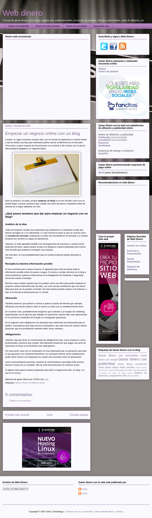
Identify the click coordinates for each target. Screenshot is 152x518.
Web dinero (23, 13)
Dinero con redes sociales (47, 26)
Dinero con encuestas (76, 26)
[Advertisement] (37, 79)
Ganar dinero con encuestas (118, 355)
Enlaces (119, 511)
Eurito (84, 489)
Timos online (133, 376)
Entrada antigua (79, 414)
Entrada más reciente (17, 414)
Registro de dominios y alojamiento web (122, 374)
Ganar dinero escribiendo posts (30, 382)
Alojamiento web (101, 26)
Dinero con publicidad (18, 26)
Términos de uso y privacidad (79, 511)
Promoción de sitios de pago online (115, 373)
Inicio (50, 414)
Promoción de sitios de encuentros (131, 370)
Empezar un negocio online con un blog (42, 133)
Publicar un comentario (20, 400)
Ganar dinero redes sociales (120, 367)
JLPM (84, 493)
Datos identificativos (104, 511)
